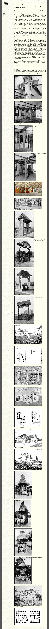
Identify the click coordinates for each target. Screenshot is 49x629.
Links (4, 13)
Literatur (4, 12)
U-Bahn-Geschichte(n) (6, 9)
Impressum (4, 14)
